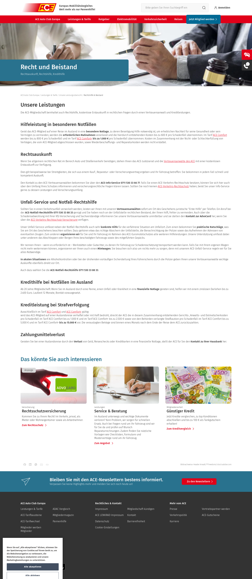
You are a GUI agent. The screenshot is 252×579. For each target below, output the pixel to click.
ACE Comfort (220, 135)
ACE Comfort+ (84, 138)
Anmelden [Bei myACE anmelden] (222, 8)
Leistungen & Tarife (79, 19)
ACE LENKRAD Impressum (109, 515)
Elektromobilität (127, 19)
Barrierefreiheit (136, 521)
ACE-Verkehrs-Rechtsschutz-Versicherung (54, 219)
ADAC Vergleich (61, 508)
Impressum (101, 508)
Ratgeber (104, 19)
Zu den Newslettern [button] (200, 481)
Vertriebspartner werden (216, 508)
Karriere (174, 521)
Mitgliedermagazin (63, 515)
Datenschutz (102, 521)
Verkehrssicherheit (155, 19)
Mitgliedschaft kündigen (140, 508)
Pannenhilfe (59, 521)
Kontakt (131, 515)
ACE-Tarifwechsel (30, 521)
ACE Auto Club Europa (47, 19)
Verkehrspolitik (178, 515)
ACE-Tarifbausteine (31, 515)
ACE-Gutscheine (211, 515)
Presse (173, 508)
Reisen (178, 19)
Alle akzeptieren (32, 573)
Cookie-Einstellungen (107, 527)
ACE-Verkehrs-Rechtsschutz (173, 186)
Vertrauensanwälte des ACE (179, 161)
